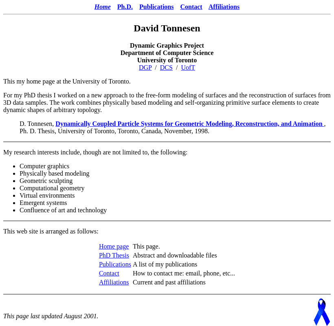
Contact (191, 6)
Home (102, 6)
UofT (188, 67)
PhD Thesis (114, 255)
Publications (156, 6)
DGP (145, 67)
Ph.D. (125, 6)
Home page (114, 246)
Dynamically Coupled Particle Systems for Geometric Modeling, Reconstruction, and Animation (189, 123)
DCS (166, 67)
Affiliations (224, 6)
